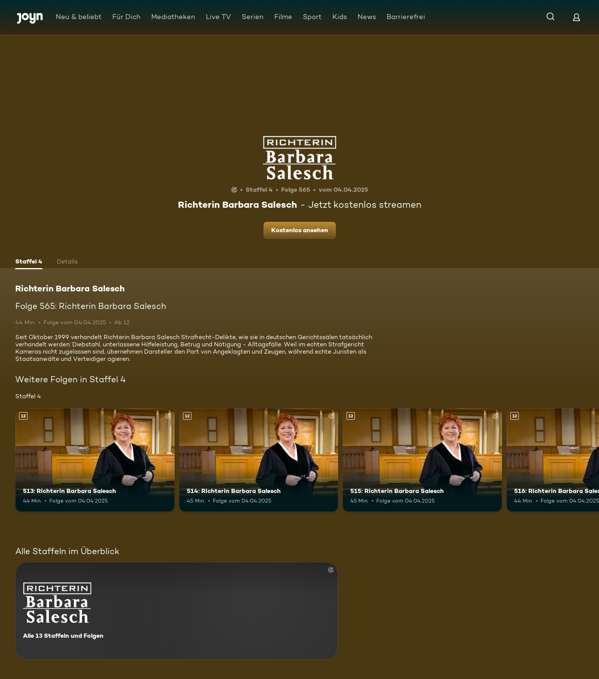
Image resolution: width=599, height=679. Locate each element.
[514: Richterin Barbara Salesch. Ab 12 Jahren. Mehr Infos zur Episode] (258, 460)
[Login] (576, 17)
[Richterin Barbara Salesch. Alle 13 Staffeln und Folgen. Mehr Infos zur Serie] (176, 611)
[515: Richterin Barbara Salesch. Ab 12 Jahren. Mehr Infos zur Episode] (422, 460)
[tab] (29, 262)
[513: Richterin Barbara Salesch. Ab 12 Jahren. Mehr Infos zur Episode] (95, 460)
